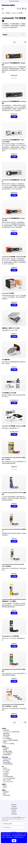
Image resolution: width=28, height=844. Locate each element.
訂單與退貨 (14, 814)
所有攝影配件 (6, 791)
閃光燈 (4, 793)
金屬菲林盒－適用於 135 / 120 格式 (11, 328)
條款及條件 (14, 804)
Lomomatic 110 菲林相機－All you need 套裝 (14, 426)
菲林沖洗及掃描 (6, 795)
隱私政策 (20, 835)
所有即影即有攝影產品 (8, 764)
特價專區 (4, 784)
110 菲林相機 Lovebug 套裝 (9, 392)
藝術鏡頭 (4, 746)
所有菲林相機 (6, 730)
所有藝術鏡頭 (6, 747)
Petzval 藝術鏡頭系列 (7, 752)
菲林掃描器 (5, 775)
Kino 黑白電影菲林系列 (8, 776)
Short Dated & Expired (8, 781)
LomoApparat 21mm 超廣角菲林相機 (11, 731)
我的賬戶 (14, 812)
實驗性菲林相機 (6, 735)
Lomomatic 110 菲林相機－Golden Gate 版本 (14, 256)
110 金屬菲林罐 (6, 359)
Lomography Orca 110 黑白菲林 (10, 636)
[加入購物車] (14, 116)
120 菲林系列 (6, 771)
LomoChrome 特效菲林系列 (9, 778)
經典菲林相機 (6, 733)
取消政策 (14, 810)
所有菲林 (5, 768)
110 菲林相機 (6, 736)
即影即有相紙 (6, 760)
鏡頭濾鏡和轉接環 (7, 754)
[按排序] (18, 42)
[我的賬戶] (20, 8)
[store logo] (14, 5)
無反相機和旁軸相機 (7, 751)
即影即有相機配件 (7, 762)
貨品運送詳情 (14, 808)
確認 (14, 840)
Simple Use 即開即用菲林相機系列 (10, 740)
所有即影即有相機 (7, 758)
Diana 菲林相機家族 (7, 738)
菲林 (3, 766)
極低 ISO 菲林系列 (7, 780)
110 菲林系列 (6, 773)
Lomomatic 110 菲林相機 (8, 743)
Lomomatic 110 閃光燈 (8, 293)
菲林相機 (8, 13)
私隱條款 (14, 806)
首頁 (3, 13)
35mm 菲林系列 (6, 769)
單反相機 (5, 749)
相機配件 (5, 741)
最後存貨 (5, 786)
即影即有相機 (5, 757)
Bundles (5, 787)
